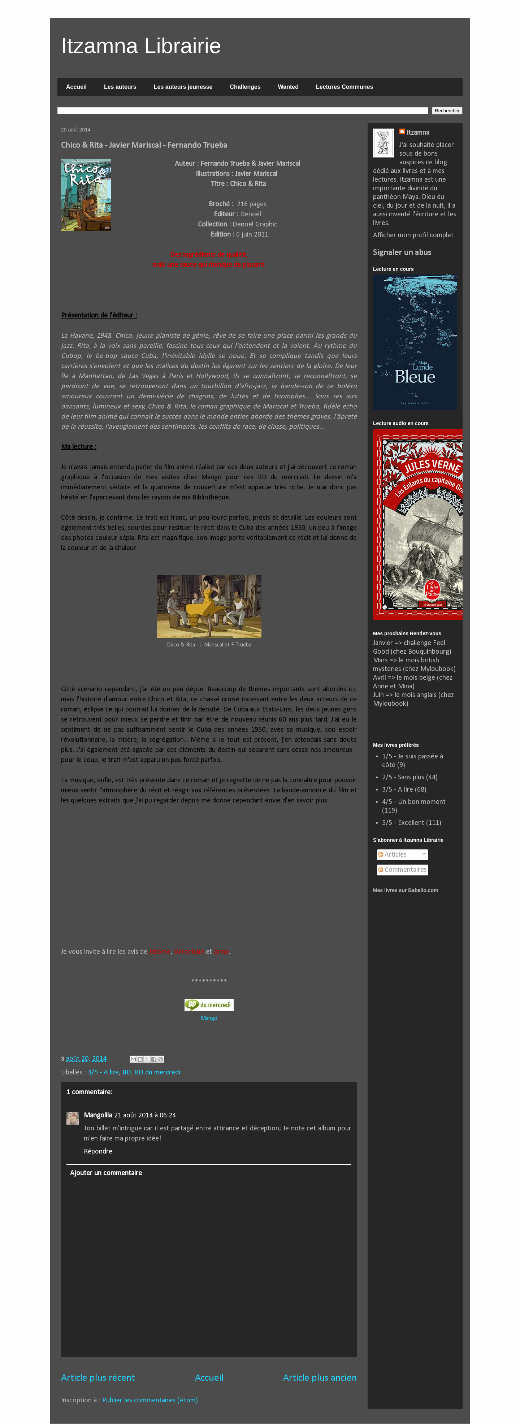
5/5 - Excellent (403, 823)
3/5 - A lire (103, 1072)
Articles (392, 854)
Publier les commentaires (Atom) (150, 1400)
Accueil (76, 87)
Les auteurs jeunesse (183, 87)
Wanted (288, 87)
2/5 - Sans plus (403, 777)
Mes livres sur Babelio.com (405, 890)
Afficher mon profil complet (413, 235)
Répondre (98, 1151)
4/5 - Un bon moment (414, 802)
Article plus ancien (320, 1378)
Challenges (245, 87)
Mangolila (98, 1115)
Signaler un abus (402, 252)
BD (126, 1072)
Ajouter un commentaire (106, 1173)
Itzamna (418, 133)
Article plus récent (98, 1378)
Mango (209, 1018)
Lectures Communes (344, 87)
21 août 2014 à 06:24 (145, 1115)
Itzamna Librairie (141, 46)
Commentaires (402, 870)
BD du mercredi (157, 1072)
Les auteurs (120, 87)
